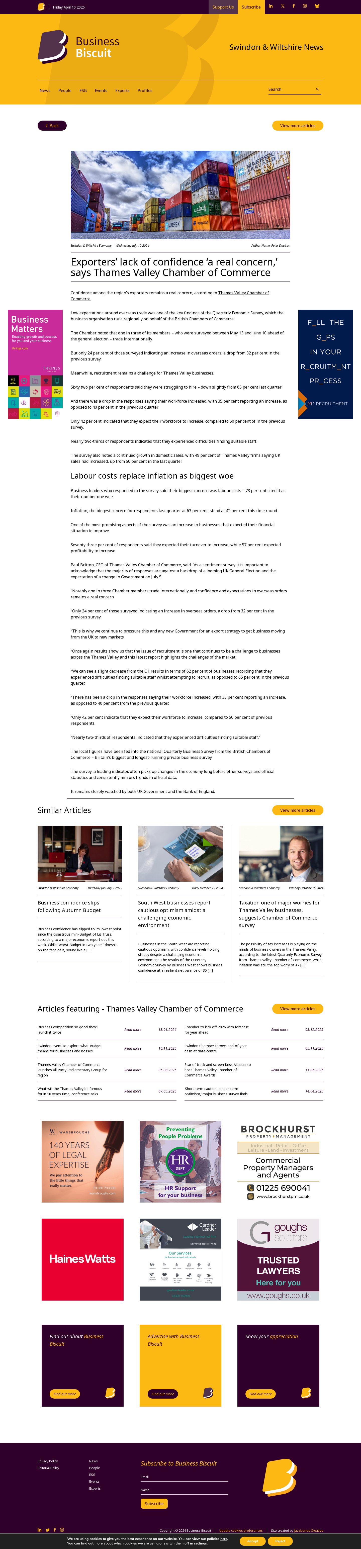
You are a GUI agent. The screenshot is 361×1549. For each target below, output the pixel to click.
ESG (83, 90)
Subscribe (251, 7)
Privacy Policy (48, 1461)
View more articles (297, 125)
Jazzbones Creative (308, 1530)
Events (101, 90)
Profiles (145, 90)
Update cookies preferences (241, 1530)
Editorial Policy (48, 1468)
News (45, 90)
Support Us (223, 7)
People (64, 90)
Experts (122, 90)
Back (52, 125)
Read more (132, 1029)
